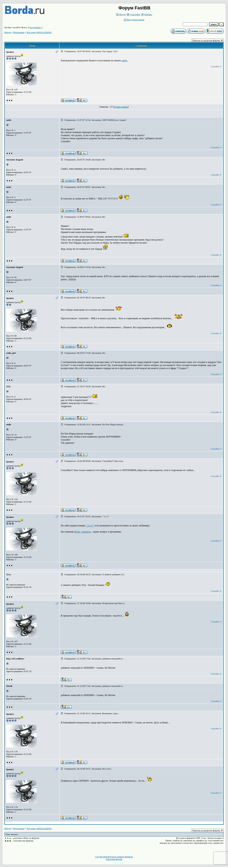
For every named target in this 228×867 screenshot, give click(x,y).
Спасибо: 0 (216, 66)
